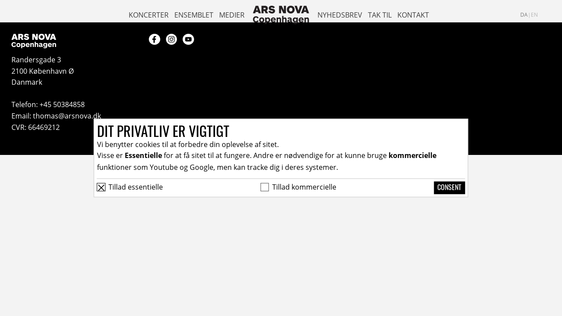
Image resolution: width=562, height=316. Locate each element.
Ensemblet (193, 14)
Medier (232, 14)
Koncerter (149, 14)
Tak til (380, 14)
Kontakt (413, 14)
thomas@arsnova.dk (67, 115)
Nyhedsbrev (339, 14)
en (534, 14)
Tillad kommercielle (304, 186)
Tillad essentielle (135, 186)
